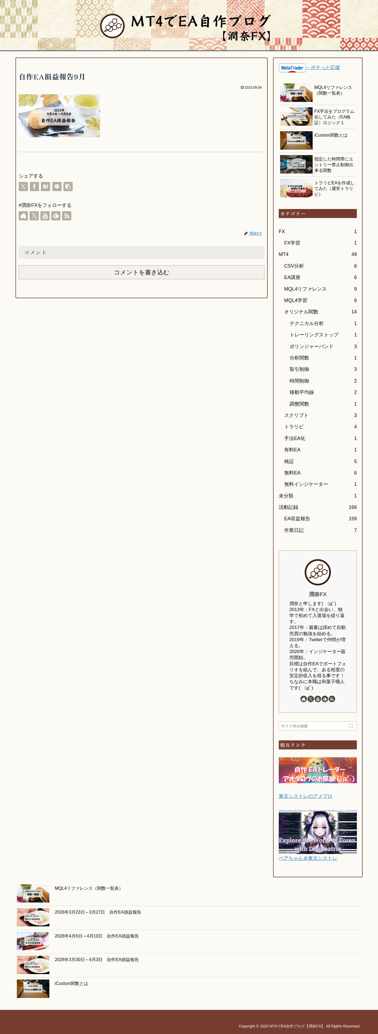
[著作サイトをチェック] (23, 215)
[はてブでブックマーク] (45, 186)
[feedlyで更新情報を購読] (55, 215)
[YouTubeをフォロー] (45, 215)
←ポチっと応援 (323, 67)
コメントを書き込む (141, 272)
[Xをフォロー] (34, 215)
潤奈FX (317, 594)
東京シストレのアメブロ (305, 796)
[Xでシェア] (23, 186)
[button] (68, 186)
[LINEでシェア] (57, 186)
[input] (318, 726)
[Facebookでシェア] (34, 186)
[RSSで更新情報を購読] (66, 215)
